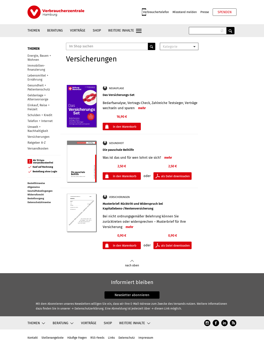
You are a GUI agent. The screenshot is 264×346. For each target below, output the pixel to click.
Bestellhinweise (36, 183)
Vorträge (77, 30)
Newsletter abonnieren (132, 295)
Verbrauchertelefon (156, 12)
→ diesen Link (160, 308)
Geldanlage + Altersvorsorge (37, 97)
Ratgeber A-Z (36, 143)
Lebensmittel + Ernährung (37, 77)
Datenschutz (126, 337)
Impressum (145, 337)
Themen (33, 30)
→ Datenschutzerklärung (87, 308)
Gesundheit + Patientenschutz (38, 87)
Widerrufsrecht (35, 194)
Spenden (225, 12)
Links (111, 337)
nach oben (132, 263)
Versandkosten (37, 148)
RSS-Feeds (97, 337)
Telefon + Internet (40, 121)
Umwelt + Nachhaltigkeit (37, 129)
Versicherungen (38, 137)
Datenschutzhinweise (39, 202)
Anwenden (230, 30)
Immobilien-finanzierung (36, 68)
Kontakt (32, 337)
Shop (97, 30)
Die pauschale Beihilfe (118, 150)
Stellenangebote (52, 337)
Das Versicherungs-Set (118, 95)
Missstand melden (185, 12)
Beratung (55, 30)
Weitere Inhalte (121, 30)
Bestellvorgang (35, 198)
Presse (204, 12)
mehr (142, 108)
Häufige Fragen (77, 337)
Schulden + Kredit (39, 115)
